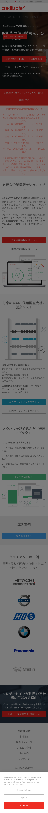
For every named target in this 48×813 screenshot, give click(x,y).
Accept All (24, 805)
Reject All (24, 797)
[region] (24, 792)
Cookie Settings (24, 790)
